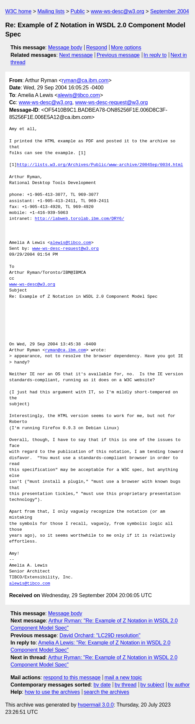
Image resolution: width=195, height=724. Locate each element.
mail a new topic (123, 677)
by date (101, 685)
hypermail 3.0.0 (95, 705)
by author (179, 685)
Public (77, 11)
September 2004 (169, 11)
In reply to (155, 55)
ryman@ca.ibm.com (85, 80)
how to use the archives (52, 692)
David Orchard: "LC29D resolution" (99, 635)
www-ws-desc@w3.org (117, 11)
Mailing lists (51, 11)
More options (126, 47)
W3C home (18, 11)
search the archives (106, 692)
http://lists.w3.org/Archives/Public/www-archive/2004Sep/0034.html (100, 165)
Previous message (118, 55)
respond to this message (71, 677)
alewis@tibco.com (79, 95)
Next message (76, 55)
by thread (126, 685)
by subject (152, 685)
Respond (96, 47)
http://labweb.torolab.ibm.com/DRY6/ (79, 219)
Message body (65, 47)
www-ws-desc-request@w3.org (111, 102)
